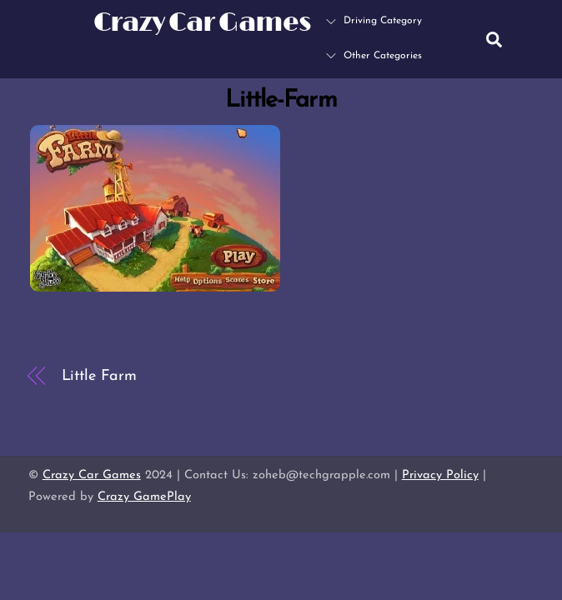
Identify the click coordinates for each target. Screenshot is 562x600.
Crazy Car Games (92, 475)
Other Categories (374, 56)
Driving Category (374, 21)
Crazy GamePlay (144, 497)
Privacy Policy (440, 475)
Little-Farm (281, 100)
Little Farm (99, 376)
